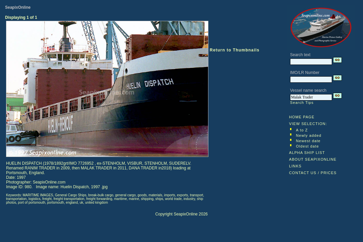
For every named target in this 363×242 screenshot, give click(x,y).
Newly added (309, 135)
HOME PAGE (302, 117)
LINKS (295, 166)
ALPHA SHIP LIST (307, 153)
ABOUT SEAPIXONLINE (312, 159)
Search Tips (302, 102)
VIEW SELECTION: (308, 124)
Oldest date (307, 146)
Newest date (308, 141)
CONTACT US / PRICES (313, 173)
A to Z (302, 130)
